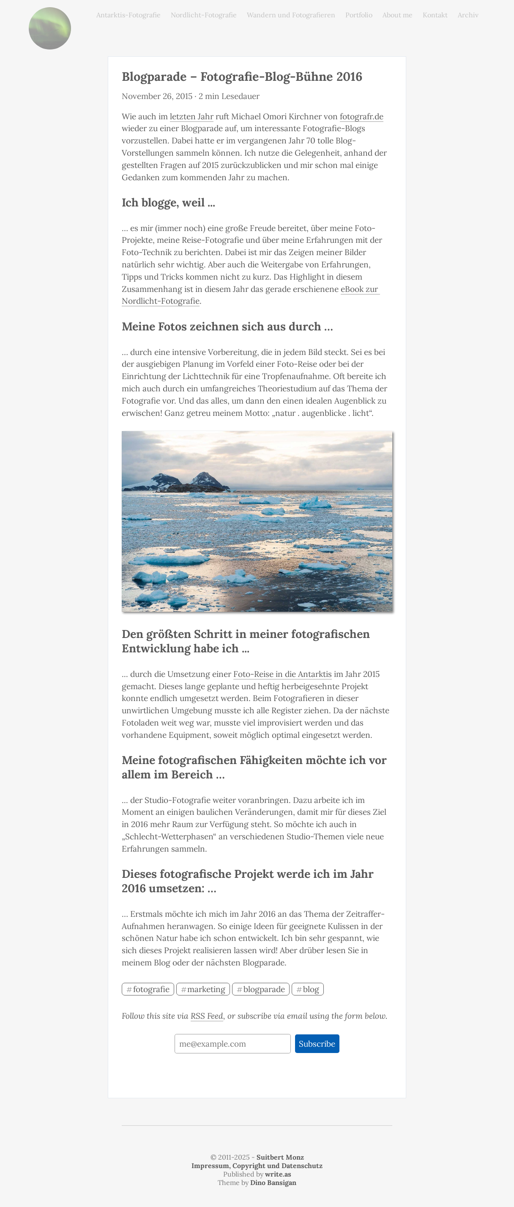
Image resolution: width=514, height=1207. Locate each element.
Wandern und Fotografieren (291, 15)
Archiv (468, 15)
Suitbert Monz (280, 1157)
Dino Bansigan (273, 1182)
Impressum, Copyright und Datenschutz (257, 1165)
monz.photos (50, 13)
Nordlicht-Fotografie (204, 15)
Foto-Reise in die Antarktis (282, 674)
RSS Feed (207, 1016)
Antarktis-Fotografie (128, 15)
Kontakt (435, 15)
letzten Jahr (191, 116)
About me (398, 15)
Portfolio (358, 15)
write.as (278, 1174)
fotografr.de (361, 116)
